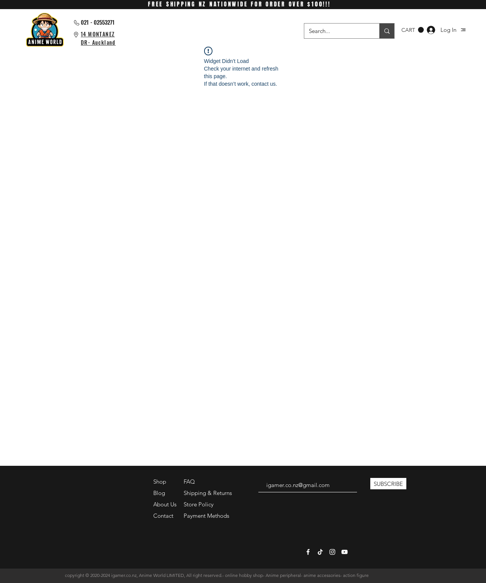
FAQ (189, 481)
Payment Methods (207, 515)
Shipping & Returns (208, 493)
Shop (159, 481)
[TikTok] (320, 552)
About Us (164, 504)
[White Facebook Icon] (308, 552)
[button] (463, 30)
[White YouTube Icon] (344, 552)
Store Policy (199, 504)
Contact (163, 515)
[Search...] (336, 31)
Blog (159, 493)
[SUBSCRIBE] (388, 483)
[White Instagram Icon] (332, 552)
